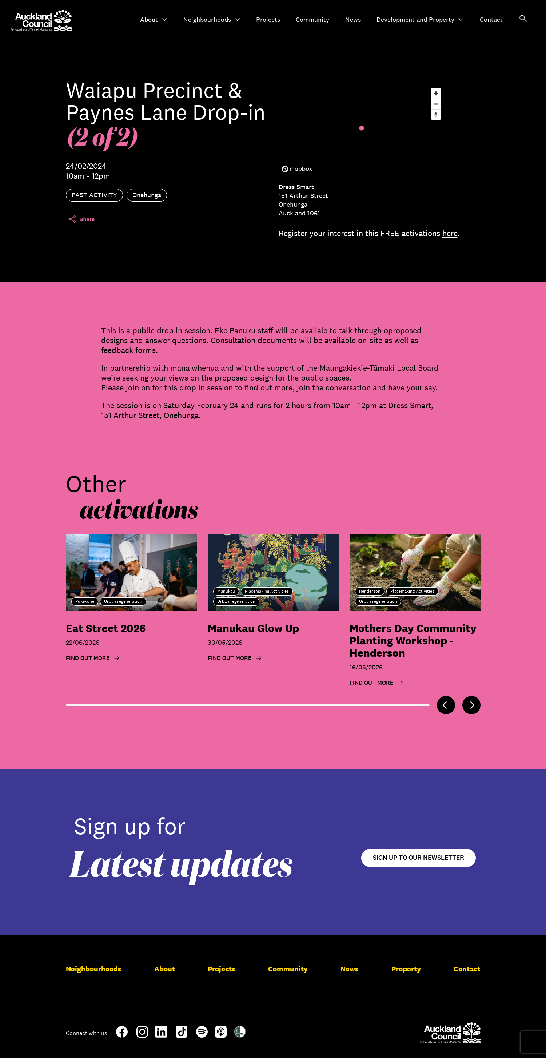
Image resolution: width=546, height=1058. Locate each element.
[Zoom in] (436, 93)
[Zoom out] (436, 104)
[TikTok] (181, 1036)
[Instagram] (142, 1034)
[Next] (471, 705)
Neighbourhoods (211, 20)
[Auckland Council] (450, 1032)
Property (406, 968)
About (153, 20)
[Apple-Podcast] (221, 1034)
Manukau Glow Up (253, 628)
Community (312, 20)
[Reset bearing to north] (436, 114)
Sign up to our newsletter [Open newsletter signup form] (418, 858)
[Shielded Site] (240, 1034)
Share (81, 219)
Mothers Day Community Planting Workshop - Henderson (413, 640)
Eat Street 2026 (106, 628)
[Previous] (446, 705)
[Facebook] (122, 1036)
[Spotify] (202, 1034)
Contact (491, 20)
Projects (268, 20)
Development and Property (420, 20)
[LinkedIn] (161, 1034)
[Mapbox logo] (297, 169)
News (353, 20)
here (450, 233)
